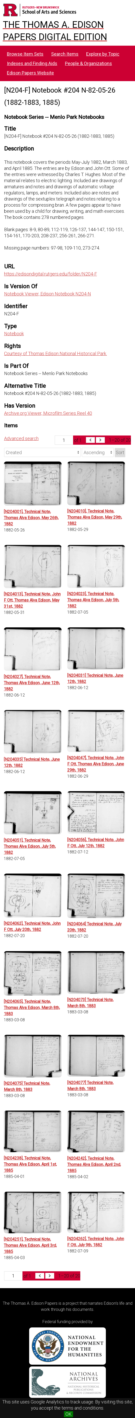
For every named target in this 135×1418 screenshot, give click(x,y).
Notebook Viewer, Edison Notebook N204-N (47, 293)
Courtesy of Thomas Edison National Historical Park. (55, 353)
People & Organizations (88, 63)
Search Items (64, 54)
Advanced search (21, 438)
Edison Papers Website (30, 73)
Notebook (14, 333)
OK (68, 1414)
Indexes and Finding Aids (32, 63)
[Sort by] (42, 452)
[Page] (64, 440)
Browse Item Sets (25, 54)
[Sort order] (98, 452)
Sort (120, 452)
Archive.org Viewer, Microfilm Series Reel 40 (48, 413)
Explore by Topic (102, 54)
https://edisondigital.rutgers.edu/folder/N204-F (50, 274)
